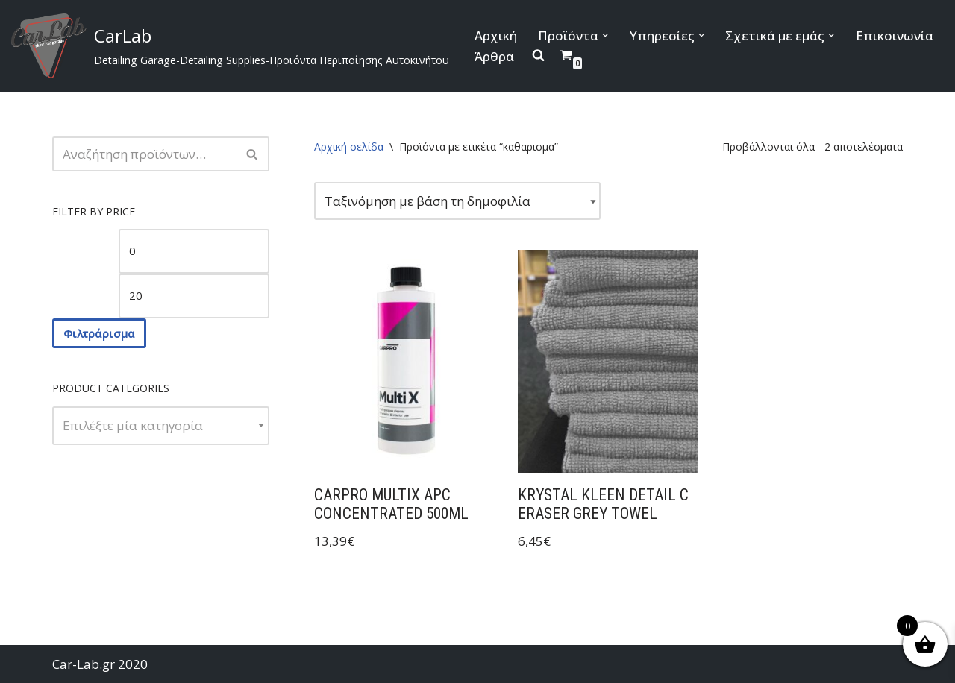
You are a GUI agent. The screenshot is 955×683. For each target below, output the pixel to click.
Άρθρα (494, 56)
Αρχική (496, 35)
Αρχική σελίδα (348, 146)
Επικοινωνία (894, 35)
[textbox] (161, 425)
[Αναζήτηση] (144, 153)
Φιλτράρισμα (99, 333)
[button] (605, 35)
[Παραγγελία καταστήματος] (457, 201)
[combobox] (160, 425)
